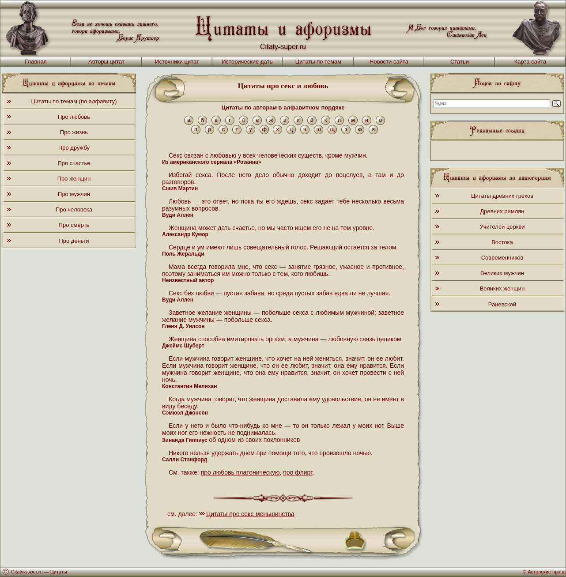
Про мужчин (74, 194)
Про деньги (74, 241)
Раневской (502, 304)
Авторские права (547, 571)
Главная (35, 61)
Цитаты (58, 571)
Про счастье (73, 163)
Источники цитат (177, 61)
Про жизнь (74, 132)
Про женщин (74, 178)
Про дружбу (74, 147)
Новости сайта (389, 61)
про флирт (298, 472)
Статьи (459, 61)
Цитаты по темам (318, 61)
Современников (502, 257)
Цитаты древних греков (502, 195)
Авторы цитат (106, 61)
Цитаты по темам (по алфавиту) (74, 101)
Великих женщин (502, 288)
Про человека (74, 209)
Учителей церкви (501, 226)
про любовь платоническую (240, 472)
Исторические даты (248, 61)
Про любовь (74, 116)
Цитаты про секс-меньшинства (250, 513)
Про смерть (74, 225)
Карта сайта (530, 61)
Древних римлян (502, 211)
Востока (502, 242)
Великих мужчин (502, 273)
